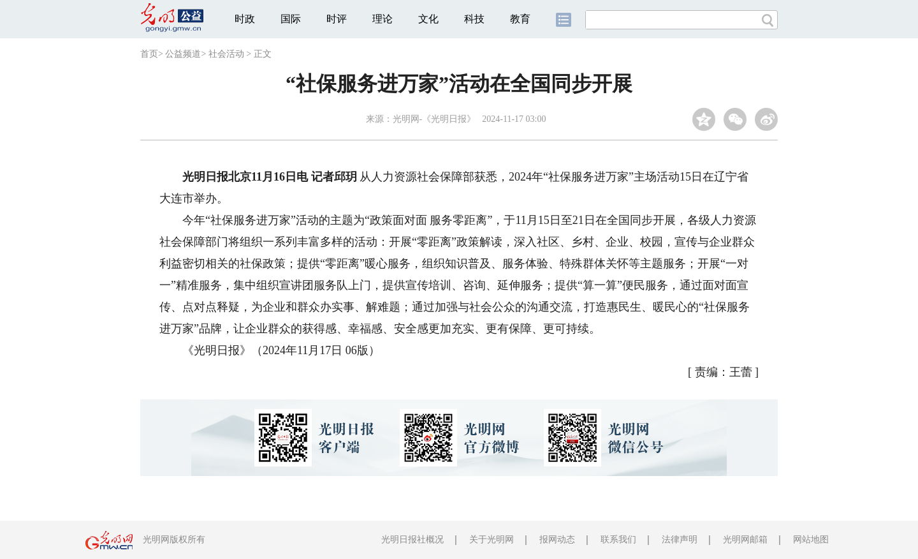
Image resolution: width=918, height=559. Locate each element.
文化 (428, 18)
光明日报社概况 (412, 539)
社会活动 (226, 54)
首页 (149, 54)
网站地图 (811, 539)
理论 (382, 18)
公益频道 (183, 54)
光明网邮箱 (745, 539)
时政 (245, 18)
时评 (336, 18)
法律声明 (679, 539)
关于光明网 (491, 539)
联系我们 (618, 539)
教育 (520, 18)
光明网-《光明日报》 (434, 119)
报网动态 (557, 539)
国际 (290, 18)
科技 (474, 18)
